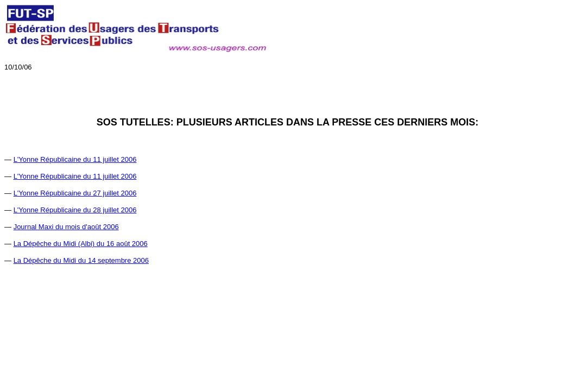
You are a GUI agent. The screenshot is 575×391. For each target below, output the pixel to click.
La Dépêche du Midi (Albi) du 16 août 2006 (81, 243)
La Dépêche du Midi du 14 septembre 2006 (81, 260)
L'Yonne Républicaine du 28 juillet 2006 (75, 210)
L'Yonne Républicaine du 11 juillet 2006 (75, 159)
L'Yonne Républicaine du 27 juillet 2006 (75, 193)
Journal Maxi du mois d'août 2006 (66, 227)
